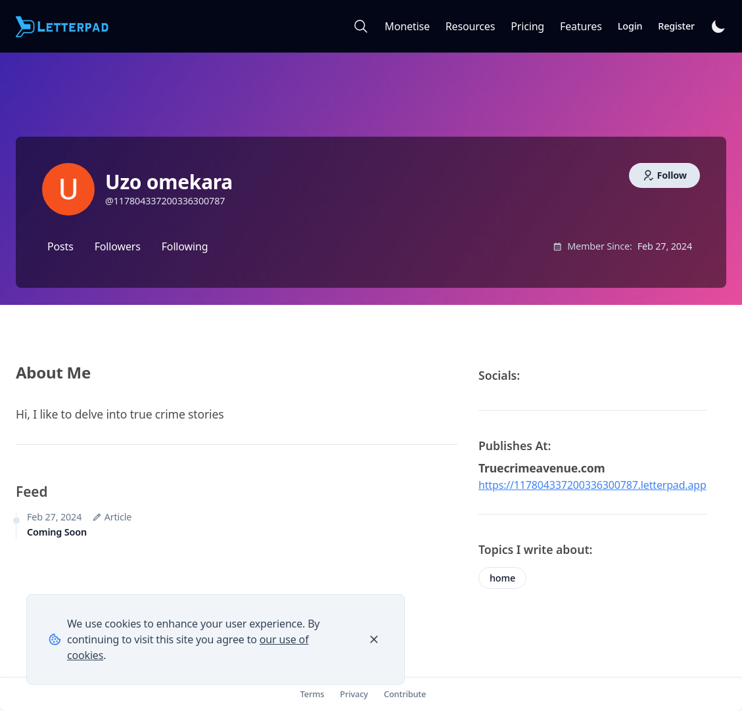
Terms (312, 694)
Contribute (405, 694)
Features (581, 26)
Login (630, 26)
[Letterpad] (63, 26)
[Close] (374, 639)
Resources (470, 26)
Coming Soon (57, 532)
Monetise (406, 26)
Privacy (354, 694)
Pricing (527, 26)
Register (676, 26)
